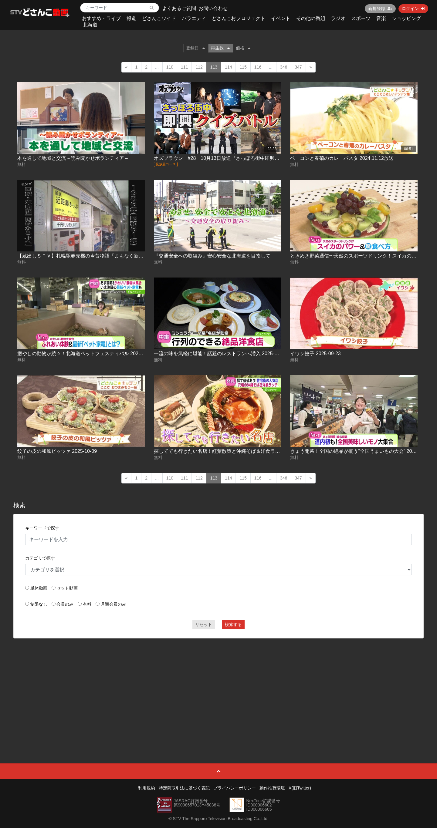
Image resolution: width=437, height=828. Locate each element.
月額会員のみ (113, 604)
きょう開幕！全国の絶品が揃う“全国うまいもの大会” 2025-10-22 (360, 451)
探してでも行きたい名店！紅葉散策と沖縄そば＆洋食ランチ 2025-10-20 (232, 451)
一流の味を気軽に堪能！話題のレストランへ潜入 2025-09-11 (220, 353)
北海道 (90, 24)
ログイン (413, 8)
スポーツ (361, 18)
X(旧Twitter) (300, 788)
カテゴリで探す (40, 558)
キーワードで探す (42, 528)
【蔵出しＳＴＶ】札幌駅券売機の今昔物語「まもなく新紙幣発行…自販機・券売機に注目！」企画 (124, 255)
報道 (131, 18)
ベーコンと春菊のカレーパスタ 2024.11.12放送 (342, 158)
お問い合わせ (213, 8)
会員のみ (64, 604)
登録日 (195, 47)
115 (242, 67)
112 (198, 67)
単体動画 (38, 588)
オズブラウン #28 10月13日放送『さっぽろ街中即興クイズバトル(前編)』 (238, 158)
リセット (203, 624)
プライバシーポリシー (234, 788)
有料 (87, 604)
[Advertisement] (218, 687)
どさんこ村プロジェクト (238, 18)
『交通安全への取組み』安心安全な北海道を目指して (212, 255)
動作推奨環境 (272, 788)
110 (169, 67)
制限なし (38, 604)
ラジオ (338, 18)
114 (228, 67)
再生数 (220, 47)
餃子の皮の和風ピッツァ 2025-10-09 (57, 451)
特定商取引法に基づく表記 (184, 788)
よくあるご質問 (179, 8)
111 (184, 67)
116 (257, 67)
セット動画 (67, 588)
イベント (280, 18)
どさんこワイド (159, 18)
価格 (243, 47)
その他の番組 (310, 18)
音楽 (381, 18)
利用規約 (146, 788)
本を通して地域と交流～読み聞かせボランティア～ (73, 158)
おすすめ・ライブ (101, 18)
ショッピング (406, 18)
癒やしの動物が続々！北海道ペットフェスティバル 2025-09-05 (86, 353)
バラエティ (194, 18)
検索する (233, 624)
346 (283, 67)
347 (298, 67)
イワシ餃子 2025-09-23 (315, 353)
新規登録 (380, 8)
